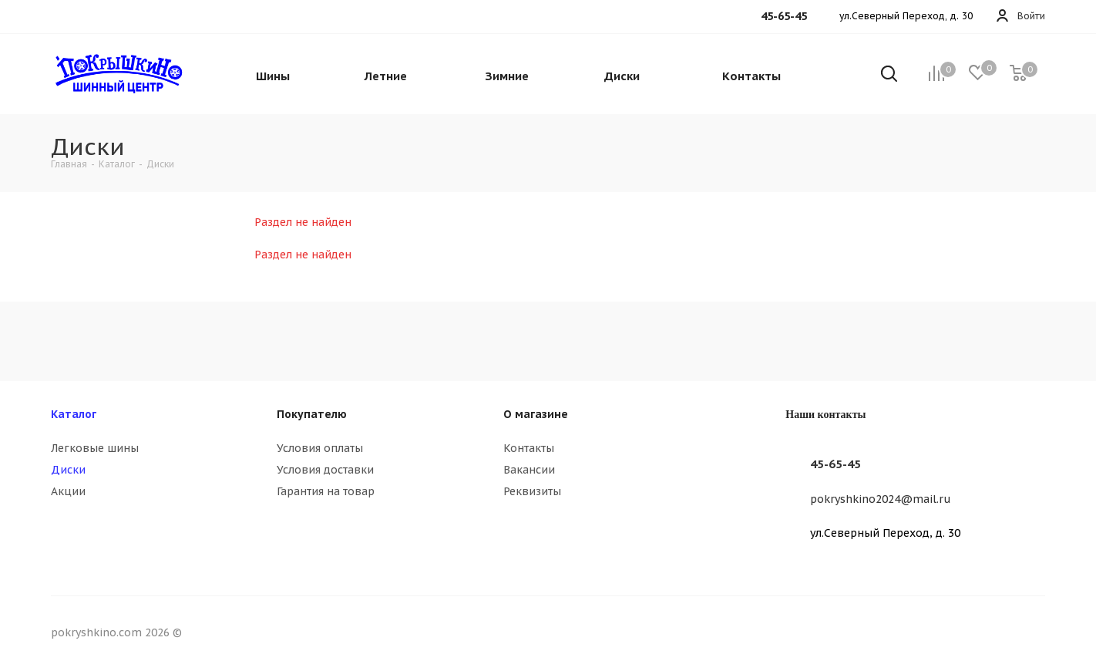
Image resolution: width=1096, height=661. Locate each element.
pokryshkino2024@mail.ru (880, 499)
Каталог (73, 414)
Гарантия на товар (326, 491)
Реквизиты (532, 491)
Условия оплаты (320, 448)
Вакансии (529, 470)
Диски (68, 470)
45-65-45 (835, 464)
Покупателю (312, 414)
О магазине (535, 414)
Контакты (528, 448)
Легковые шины (95, 448)
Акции (68, 491)
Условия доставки (325, 470)
